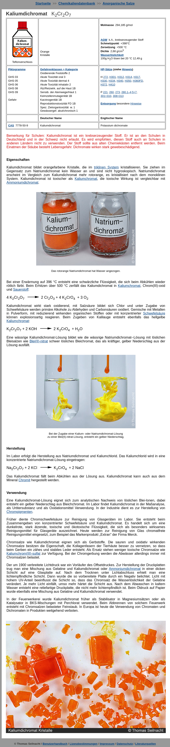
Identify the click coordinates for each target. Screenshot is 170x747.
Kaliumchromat (86, 178)
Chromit (24, 480)
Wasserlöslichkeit (112, 55)
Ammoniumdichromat (22, 182)
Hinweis (127, 69)
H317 (137, 77)
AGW (104, 39)
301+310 (106, 96)
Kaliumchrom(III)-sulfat (23, 553)
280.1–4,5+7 (129, 92)
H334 (112, 80)
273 (117, 92)
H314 (129, 77)
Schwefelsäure (154, 313)
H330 (104, 80)
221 (105, 92)
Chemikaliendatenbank (76, 3)
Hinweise (136, 103)
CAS (11, 125)
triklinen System (106, 167)
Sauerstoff (20, 289)
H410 (112, 84)
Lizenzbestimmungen (83, 743)
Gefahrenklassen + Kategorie (59, 69)
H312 (120, 77)
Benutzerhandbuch (55, 743)
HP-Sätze (106, 69)
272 (105, 77)
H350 (128, 80)
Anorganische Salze (119, 3)
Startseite (43, 3)
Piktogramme (16, 69)
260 (111, 92)
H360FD (138, 80)
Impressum (107, 743)
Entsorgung (108, 103)
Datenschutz (125, 743)
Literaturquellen (145, 743)
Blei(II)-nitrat (38, 341)
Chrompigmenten (19, 512)
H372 (104, 84)
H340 (120, 80)
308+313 (118, 96)
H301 (112, 77)
